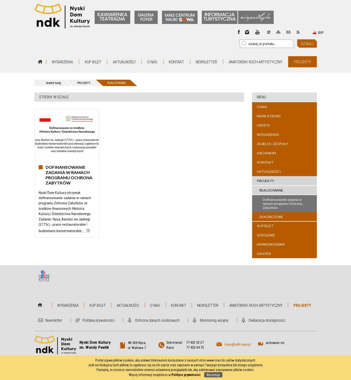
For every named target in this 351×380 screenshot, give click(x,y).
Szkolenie (266, 235)
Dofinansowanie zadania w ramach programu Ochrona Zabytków (282, 203)
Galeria (264, 254)
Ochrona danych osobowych (157, 320)
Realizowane (271, 190)
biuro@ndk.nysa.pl (237, 344)
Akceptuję (213, 375)
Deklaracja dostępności (267, 320)
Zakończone (271, 217)
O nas (152, 62)
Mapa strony (269, 116)
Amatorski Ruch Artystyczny (255, 62)
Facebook (238, 32)
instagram (247, 32)
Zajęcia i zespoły (272, 144)
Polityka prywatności (99, 320)
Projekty (302, 62)
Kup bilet (93, 62)
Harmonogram (271, 244)
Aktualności (124, 62)
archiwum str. (275, 343)
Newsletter (206, 62)
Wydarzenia (62, 62)
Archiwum (266, 153)
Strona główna (40, 61)
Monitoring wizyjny (214, 320)
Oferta (263, 125)
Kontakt (176, 62)
